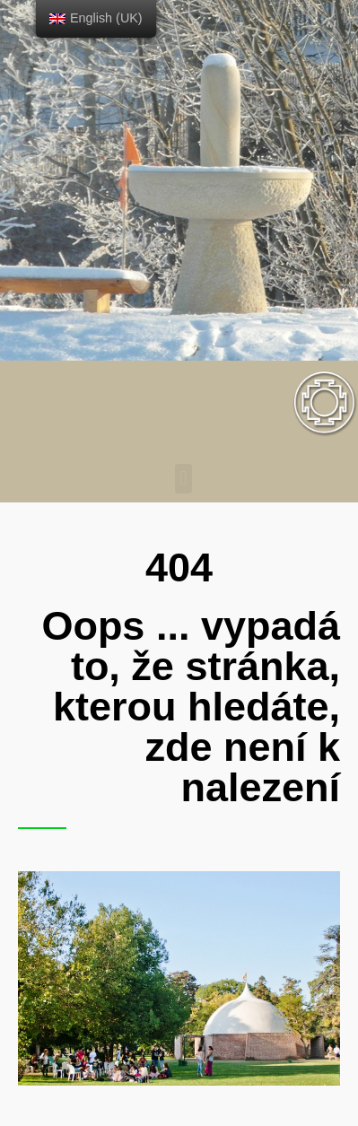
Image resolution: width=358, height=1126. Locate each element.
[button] (183, 478)
